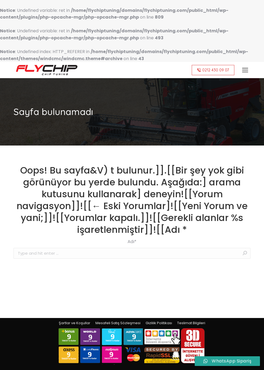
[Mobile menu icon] (245, 70)
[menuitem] (74, 323)
